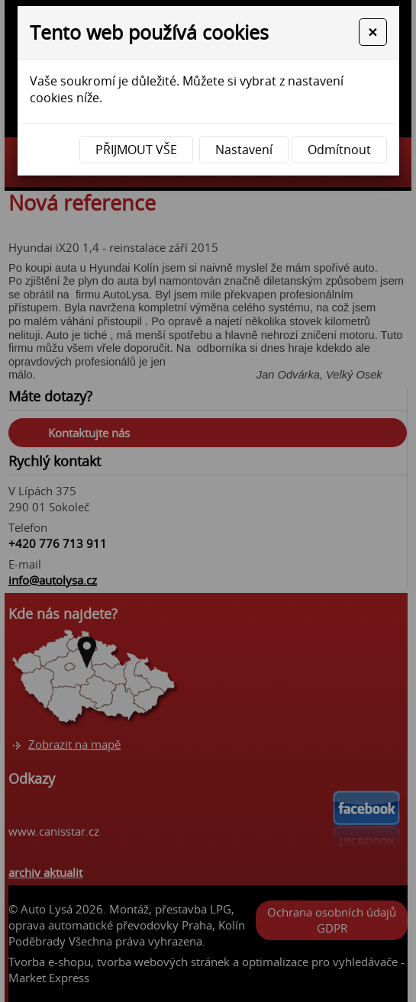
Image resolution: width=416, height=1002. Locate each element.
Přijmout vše (136, 149)
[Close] (372, 32)
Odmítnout (339, 149)
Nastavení (243, 149)
